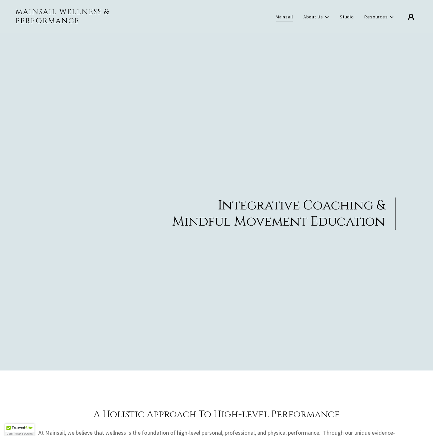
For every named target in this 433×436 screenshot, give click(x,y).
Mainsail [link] (284, 17)
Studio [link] (347, 17)
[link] (71, 22)
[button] (316, 17)
